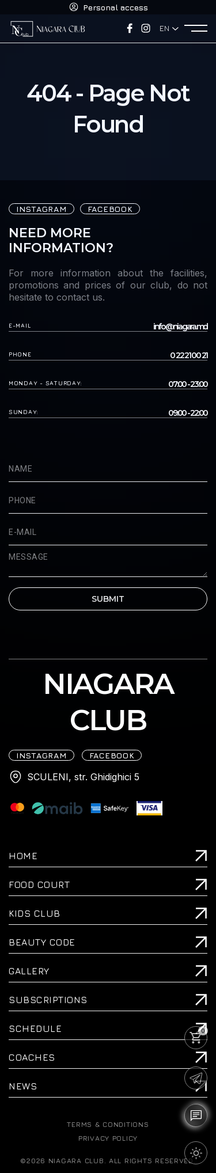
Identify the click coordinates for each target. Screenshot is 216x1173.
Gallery (29, 971)
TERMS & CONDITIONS (108, 1125)
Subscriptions (48, 999)
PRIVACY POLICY (108, 1138)
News (23, 1086)
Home (23, 856)
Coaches (32, 1057)
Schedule (35, 1028)
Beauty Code (42, 942)
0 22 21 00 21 (188, 355)
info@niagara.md (180, 327)
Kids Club (34, 913)
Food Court (39, 884)
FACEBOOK (110, 209)
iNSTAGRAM (41, 209)
